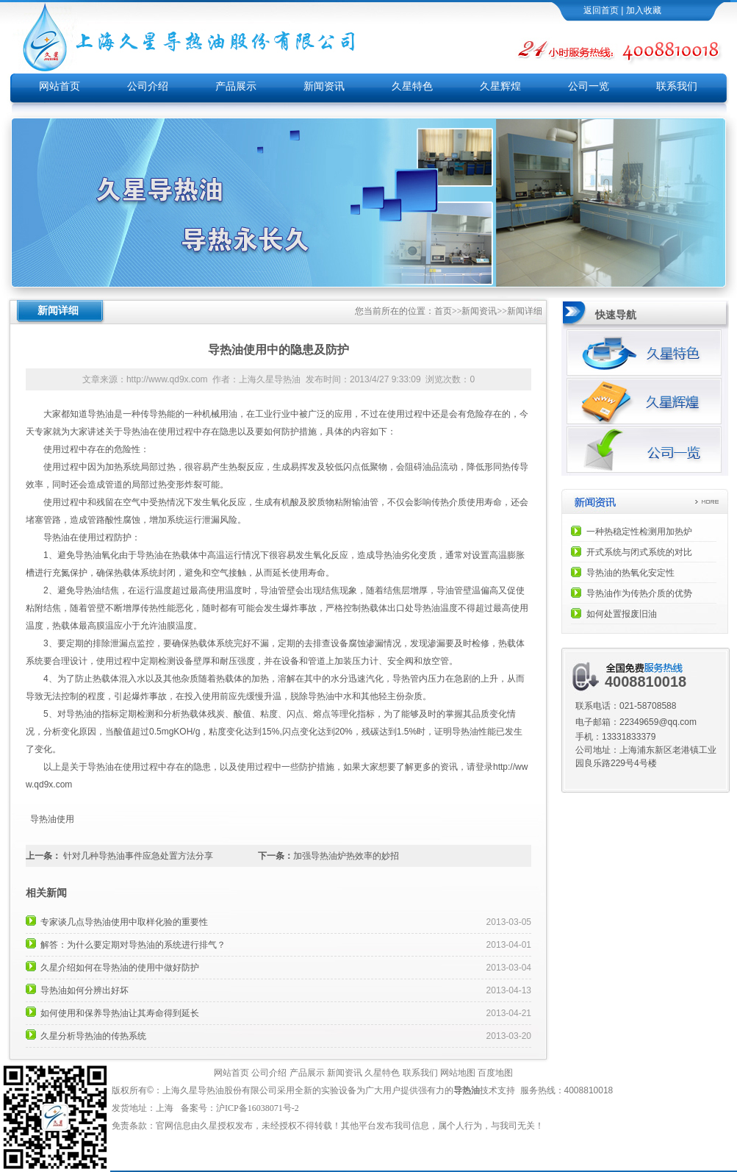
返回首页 (601, 10)
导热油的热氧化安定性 (630, 573)
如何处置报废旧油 (621, 614)
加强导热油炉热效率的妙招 (346, 856)
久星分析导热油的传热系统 (93, 1036)
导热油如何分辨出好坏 (84, 990)
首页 (443, 311)
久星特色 (412, 86)
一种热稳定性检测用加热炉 (639, 531)
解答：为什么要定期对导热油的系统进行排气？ (133, 945)
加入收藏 (643, 10)
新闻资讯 (324, 86)
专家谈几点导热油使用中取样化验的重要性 (124, 922)
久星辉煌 (500, 86)
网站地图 (457, 1073)
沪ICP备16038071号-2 (258, 1108)
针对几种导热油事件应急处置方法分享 (138, 856)
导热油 (100, 414)
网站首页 (59, 86)
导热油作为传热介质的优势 (639, 593)
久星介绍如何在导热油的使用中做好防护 (119, 967)
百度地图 (495, 1073)
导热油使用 (52, 819)
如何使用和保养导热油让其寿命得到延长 (119, 1013)
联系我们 (676, 86)
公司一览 (588, 86)
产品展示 (235, 86)
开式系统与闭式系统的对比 (639, 552)
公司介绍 (147, 86)
